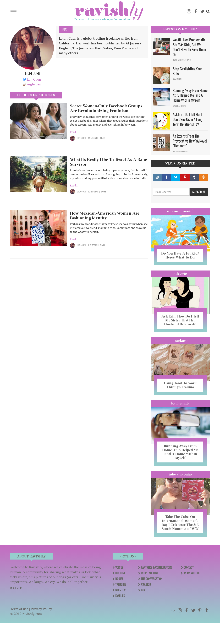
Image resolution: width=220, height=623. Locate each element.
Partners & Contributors (156, 567)
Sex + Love (121, 590)
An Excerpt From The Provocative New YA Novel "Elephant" (190, 140)
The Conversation (151, 579)
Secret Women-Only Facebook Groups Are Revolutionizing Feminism (106, 108)
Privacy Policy (41, 609)
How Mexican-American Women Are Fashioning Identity (104, 215)
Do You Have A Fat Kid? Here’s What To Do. (180, 255)
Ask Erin (180, 274)
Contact (189, 567)
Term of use (19, 609)
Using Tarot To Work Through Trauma (180, 385)
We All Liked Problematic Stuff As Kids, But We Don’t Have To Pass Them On (189, 47)
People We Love (149, 573)
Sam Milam (177, 79)
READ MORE (16, 588)
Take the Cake (180, 474)
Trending (120, 584)
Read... (74, 132)
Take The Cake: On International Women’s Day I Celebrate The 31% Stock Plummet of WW (180, 522)
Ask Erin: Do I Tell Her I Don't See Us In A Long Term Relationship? (187, 119)
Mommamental (180, 211)
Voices (119, 567)
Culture (120, 573)
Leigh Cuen (81, 138)
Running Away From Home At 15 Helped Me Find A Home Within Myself (190, 95)
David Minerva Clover (182, 60)
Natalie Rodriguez (180, 151)
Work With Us (192, 573)
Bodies (119, 579)
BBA (143, 590)
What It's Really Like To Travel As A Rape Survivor (108, 162)
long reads (180, 403)
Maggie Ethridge (179, 105)
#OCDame (180, 340)
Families (120, 596)
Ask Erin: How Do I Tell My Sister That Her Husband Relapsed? (180, 320)
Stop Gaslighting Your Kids (187, 71)
